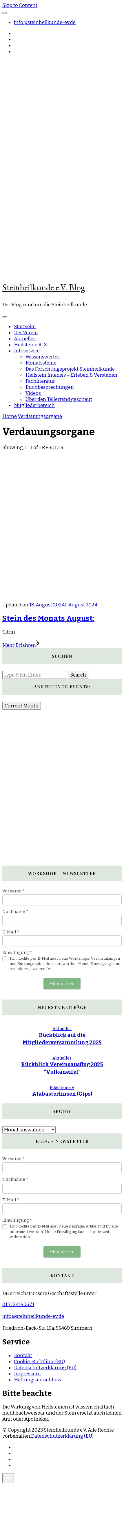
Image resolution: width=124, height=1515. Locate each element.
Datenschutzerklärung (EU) (45, 1368)
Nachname (15, 911)
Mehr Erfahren (20, 645)
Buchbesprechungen (49, 387)
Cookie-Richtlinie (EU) (39, 1362)
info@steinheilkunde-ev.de (45, 22)
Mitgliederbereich (34, 405)
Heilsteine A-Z (30, 345)
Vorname (13, 891)
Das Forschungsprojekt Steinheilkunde (70, 369)
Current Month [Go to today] (22, 706)
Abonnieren (62, 983)
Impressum (27, 1374)
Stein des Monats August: (48, 618)
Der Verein (26, 333)
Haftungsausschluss (37, 1380)
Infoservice (27, 351)
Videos (33, 393)
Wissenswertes (42, 357)
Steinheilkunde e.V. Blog (43, 287)
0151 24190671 (18, 1304)
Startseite (25, 327)
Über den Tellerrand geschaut (58, 399)
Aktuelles (25, 339)
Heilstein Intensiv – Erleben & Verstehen (71, 375)
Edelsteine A (62, 1087)
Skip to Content (19, 5)
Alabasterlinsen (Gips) (62, 1094)
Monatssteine (40, 363)
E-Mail (10, 932)
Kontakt (23, 1356)
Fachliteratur (40, 381)
